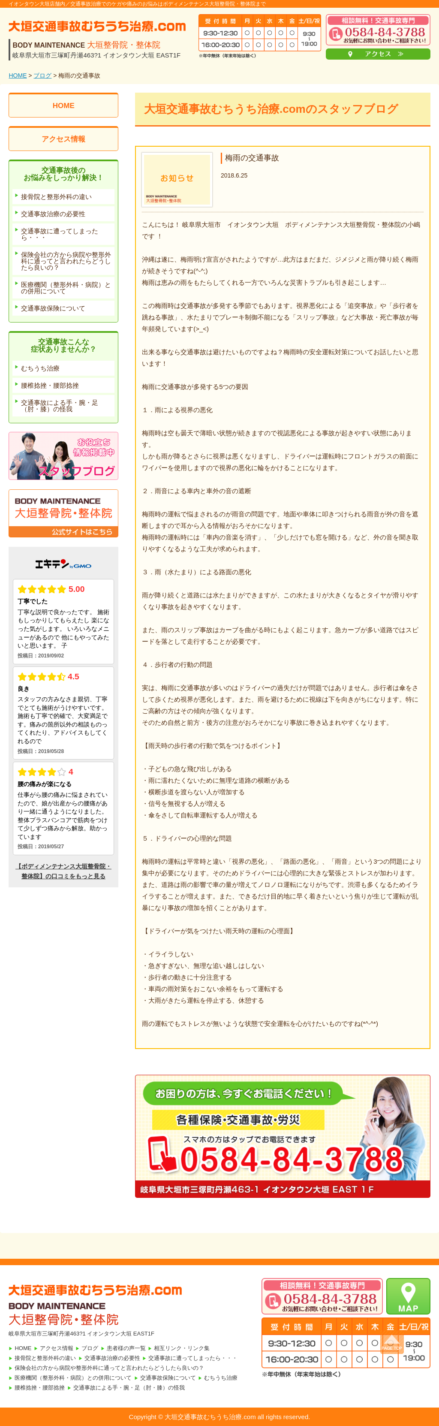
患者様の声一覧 (126, 1348)
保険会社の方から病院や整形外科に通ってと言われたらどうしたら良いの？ (109, 1368)
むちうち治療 (221, 1378)
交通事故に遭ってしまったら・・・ (193, 1358)
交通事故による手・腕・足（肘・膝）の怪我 (129, 1387)
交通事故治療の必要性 (112, 1358)
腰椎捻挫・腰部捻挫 (40, 1387)
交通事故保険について (168, 1378)
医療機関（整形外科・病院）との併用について (73, 1378)
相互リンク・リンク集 (182, 1348)
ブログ (42, 75)
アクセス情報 (63, 139)
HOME (18, 75)
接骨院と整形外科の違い (45, 1358)
